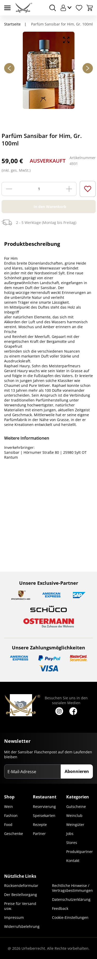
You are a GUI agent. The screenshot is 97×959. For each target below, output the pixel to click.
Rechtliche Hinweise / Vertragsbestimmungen (72, 888)
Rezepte (40, 824)
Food (8, 824)
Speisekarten (44, 815)
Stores (71, 842)
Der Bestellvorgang (20, 894)
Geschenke (13, 833)
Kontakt (72, 860)
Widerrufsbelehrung (22, 926)
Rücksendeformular (21, 885)
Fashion (11, 815)
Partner (39, 833)
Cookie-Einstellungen (70, 917)
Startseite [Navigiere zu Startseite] (12, 24)
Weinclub (74, 815)
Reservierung (44, 806)
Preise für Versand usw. (20, 906)
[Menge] (39, 189)
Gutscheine (76, 806)
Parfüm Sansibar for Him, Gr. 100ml (61, 24)
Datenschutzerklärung (71, 899)
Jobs (69, 833)
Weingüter (75, 824)
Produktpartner (79, 851)
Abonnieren (77, 771)
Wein (8, 806)
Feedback (60, 908)
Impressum (14, 917)
